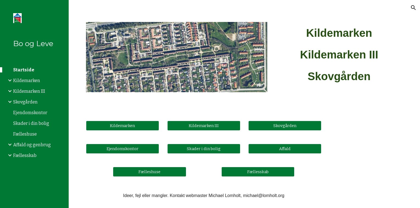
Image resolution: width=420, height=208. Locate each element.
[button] (413, 7)
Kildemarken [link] (26, 80)
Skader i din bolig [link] (31, 123)
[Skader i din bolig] (204, 148)
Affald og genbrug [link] (32, 144)
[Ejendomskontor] (122, 148)
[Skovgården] (285, 125)
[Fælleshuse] (149, 171)
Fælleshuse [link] (25, 134)
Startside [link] (23, 69)
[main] (339, 54)
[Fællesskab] (258, 171)
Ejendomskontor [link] (30, 112)
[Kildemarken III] (204, 125)
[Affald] (285, 148)
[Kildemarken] (122, 125)
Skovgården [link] (25, 102)
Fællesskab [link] (25, 155)
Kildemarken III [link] (29, 91)
